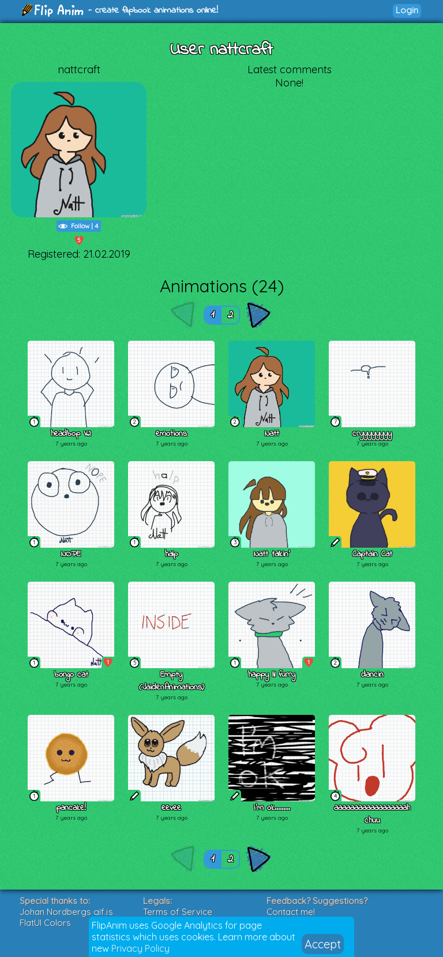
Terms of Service (177, 911)
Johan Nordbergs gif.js (66, 911)
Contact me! (290, 911)
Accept (323, 944)
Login (407, 10)
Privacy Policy (140, 948)
